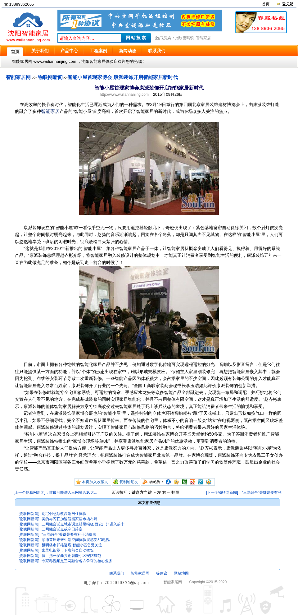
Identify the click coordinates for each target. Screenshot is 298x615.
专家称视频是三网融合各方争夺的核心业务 (77, 561)
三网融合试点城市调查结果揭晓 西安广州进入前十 (83, 524)
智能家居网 (18, 77)
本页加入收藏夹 (95, 482)
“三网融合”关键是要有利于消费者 (69, 534)
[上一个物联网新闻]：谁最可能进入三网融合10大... (55, 492)
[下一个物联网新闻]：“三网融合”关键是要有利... (245, 492)
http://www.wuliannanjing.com (124, 94)
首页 (265, 4)
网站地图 (181, 573)
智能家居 (203, 38)
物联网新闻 (50, 77)
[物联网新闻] (29, 513)
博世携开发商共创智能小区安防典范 (71, 555)
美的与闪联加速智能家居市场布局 (69, 519)
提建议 (161, 573)
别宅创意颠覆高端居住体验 (64, 513)
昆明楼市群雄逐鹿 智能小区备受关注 (72, 545)
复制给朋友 (129, 482)
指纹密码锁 (184, 38)
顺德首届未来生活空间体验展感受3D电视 (76, 540)
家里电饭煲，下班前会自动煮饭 (68, 550)
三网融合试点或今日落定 (62, 529)
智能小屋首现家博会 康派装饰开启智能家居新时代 (122, 77)
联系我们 (116, 573)
